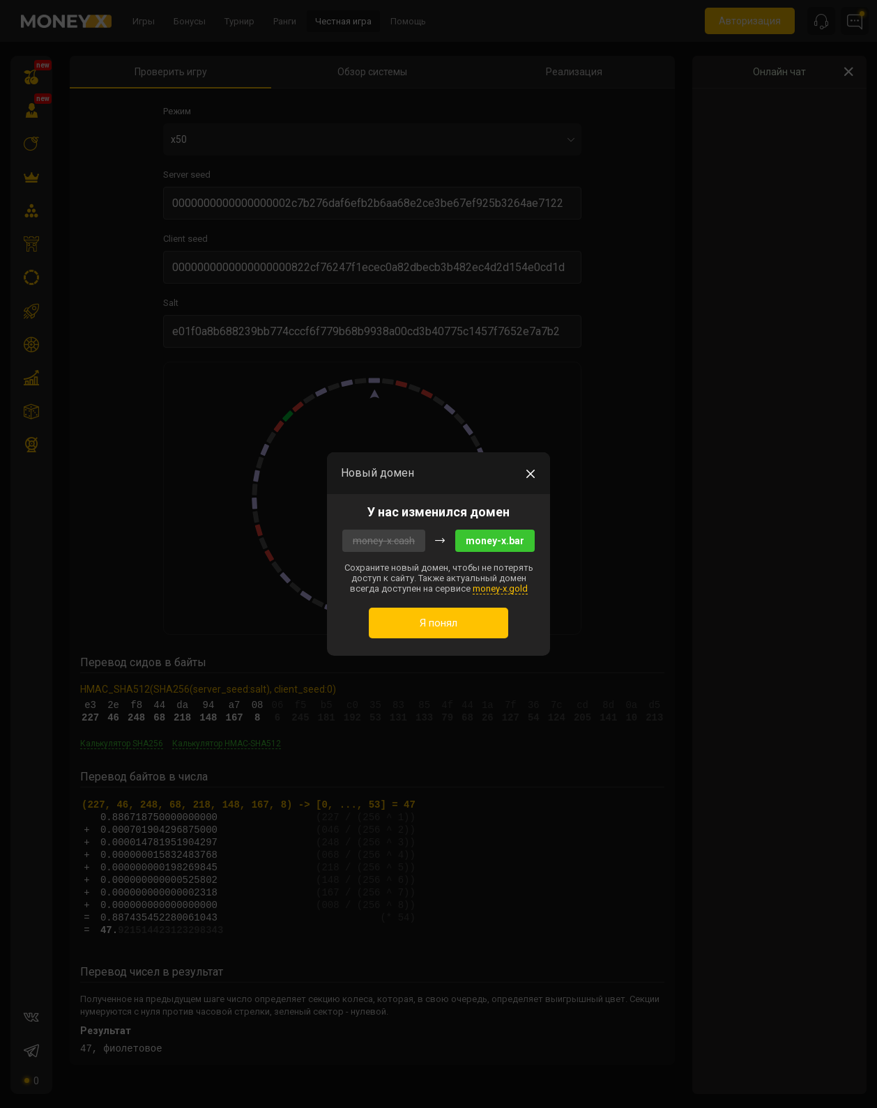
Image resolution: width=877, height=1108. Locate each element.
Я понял (438, 623)
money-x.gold (500, 588)
